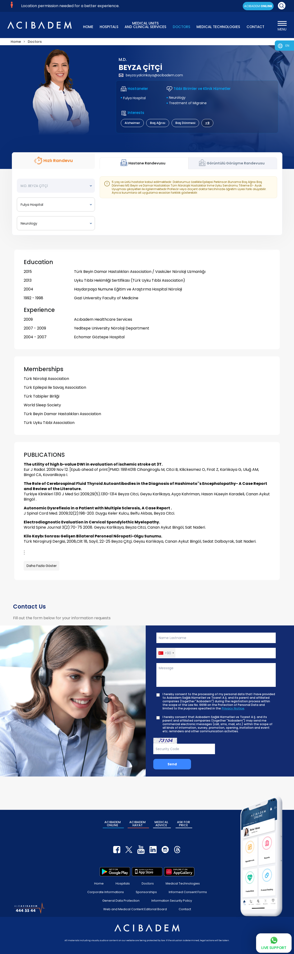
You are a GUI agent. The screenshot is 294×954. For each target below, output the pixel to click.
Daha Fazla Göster (42, 565)
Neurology (177, 97)
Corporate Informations (105, 892)
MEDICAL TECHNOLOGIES (218, 26)
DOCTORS (181, 26)
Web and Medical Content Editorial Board (135, 909)
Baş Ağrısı (157, 123)
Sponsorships (146, 892)
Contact (185, 909)
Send (172, 764)
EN (287, 45)
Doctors (148, 883)
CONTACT (255, 26)
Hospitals (123, 883)
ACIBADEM (258, 6)
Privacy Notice (233, 708)
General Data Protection (121, 900)
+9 (207, 123)
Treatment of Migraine (188, 103)
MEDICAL (161, 824)
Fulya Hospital (134, 98)
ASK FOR (183, 824)
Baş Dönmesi (185, 123)
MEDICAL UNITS (145, 25)
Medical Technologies (183, 883)
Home (99, 883)
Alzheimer (132, 123)
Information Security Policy (171, 900)
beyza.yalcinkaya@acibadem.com (151, 75)
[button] (166, 653)
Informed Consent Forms (188, 892)
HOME (88, 26)
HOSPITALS (109, 26)
